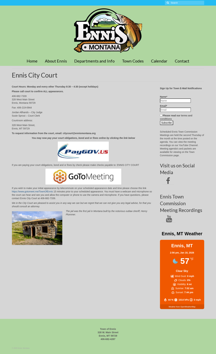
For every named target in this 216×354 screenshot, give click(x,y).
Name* (175, 99)
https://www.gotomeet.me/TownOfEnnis (32, 191)
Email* (175, 108)
